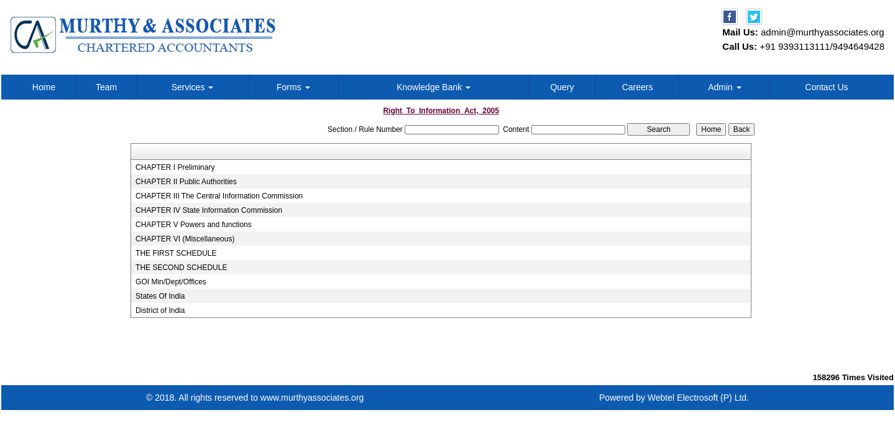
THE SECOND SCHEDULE (181, 267)
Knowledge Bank (433, 87)
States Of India (160, 296)
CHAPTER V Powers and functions (193, 224)
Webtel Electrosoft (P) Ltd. (698, 398)
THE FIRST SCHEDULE (175, 253)
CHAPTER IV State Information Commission (208, 210)
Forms (293, 87)
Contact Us (826, 87)
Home (43, 87)
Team (106, 87)
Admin (724, 87)
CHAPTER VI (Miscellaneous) (184, 239)
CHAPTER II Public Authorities (186, 181)
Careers (637, 87)
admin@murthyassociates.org (822, 32)
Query (562, 87)
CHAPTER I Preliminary (174, 167)
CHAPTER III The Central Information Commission (219, 196)
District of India (160, 310)
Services (193, 87)
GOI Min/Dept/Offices (170, 282)
